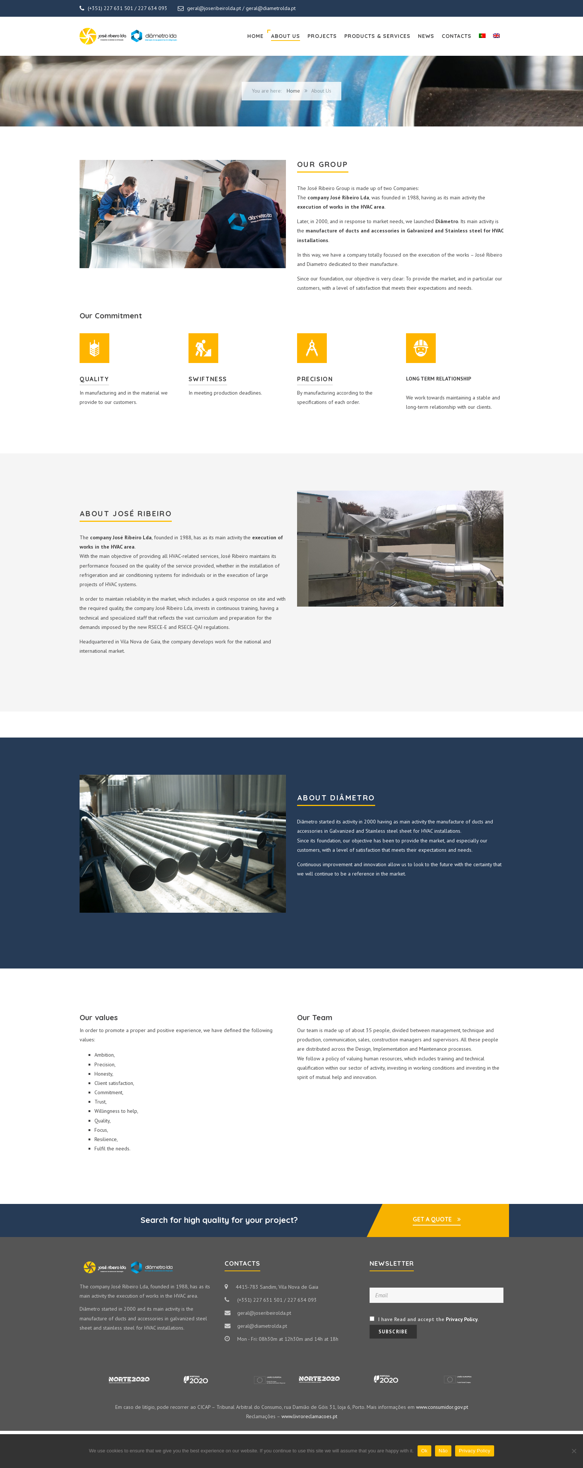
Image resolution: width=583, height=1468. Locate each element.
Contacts (456, 36)
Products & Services (377, 36)
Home (255, 36)
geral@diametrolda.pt (271, 8)
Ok (424, 1450)
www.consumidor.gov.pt (442, 1407)
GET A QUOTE (432, 1219)
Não (443, 1450)
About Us (285, 36)
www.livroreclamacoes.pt (309, 1416)
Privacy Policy (461, 1319)
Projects (322, 36)
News (426, 36)
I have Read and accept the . (424, 1319)
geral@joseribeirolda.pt (214, 8)
